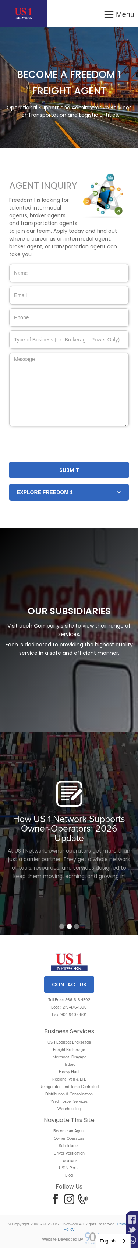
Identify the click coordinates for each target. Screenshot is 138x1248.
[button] (119, 13)
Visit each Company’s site (40, 625)
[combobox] (113, 1241)
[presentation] (65, 444)
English (108, 1241)
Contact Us (69, 984)
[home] (23, 13)
